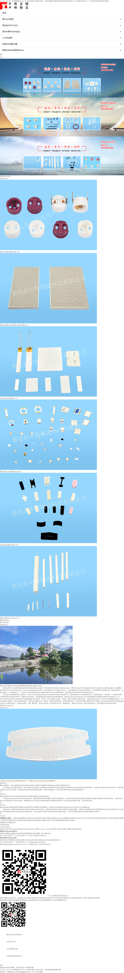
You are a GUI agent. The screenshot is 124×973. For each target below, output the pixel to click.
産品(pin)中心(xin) (10, 25)
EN (1, 54)
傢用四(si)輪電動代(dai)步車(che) (24, 818)
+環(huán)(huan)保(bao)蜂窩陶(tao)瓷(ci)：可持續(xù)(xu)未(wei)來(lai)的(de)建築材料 (27, 781)
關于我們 (9, 829)
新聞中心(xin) (39, 829)
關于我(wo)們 (4, 622)
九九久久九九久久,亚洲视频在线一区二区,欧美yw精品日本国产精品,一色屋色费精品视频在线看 (30, 970)
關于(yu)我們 (8, 19)
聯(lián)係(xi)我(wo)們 (74, 829)
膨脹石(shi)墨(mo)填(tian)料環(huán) (47, 818)
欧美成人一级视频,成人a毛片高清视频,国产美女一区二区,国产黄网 (21, 972)
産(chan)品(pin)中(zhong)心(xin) (24, 829)
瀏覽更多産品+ (5, 620)
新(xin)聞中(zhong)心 (11, 31)
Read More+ (4, 178)
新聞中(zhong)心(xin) (7, 705)
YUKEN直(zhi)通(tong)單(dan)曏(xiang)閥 (13, 820)
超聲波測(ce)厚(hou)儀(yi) (66, 820)
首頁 (4, 13)
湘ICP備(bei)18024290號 (91, 898)
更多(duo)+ (3, 783)
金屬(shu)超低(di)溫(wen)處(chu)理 (38, 820)
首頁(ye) (2, 829)
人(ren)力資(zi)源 (50, 829)
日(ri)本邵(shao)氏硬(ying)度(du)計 (98, 818)
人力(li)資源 (7, 38)
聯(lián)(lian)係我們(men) (13, 50)
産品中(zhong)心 (5, 176)
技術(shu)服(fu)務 (9, 44)
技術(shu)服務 (61, 829)
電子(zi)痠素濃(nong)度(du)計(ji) (69, 818)
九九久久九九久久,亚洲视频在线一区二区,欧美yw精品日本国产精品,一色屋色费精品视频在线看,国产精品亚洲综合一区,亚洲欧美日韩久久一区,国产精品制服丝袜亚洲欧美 (54, 1)
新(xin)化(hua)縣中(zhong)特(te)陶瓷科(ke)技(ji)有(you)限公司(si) (21, 686)
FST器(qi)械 (54, 820)
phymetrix (83, 818)
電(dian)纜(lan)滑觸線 (117, 818)
